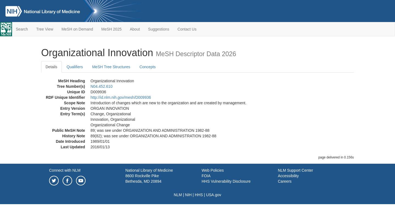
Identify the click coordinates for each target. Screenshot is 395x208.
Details (51, 67)
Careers (285, 181)
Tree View (44, 29)
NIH (188, 195)
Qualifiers (75, 67)
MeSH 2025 (111, 29)
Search (22, 29)
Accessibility (288, 176)
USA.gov (213, 195)
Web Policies (213, 170)
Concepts (147, 67)
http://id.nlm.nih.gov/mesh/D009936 (121, 97)
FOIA (206, 176)
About (135, 29)
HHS (199, 195)
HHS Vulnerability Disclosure (226, 181)
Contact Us (186, 29)
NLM (178, 195)
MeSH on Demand (77, 29)
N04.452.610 (101, 86)
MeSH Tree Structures (111, 67)
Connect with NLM (64, 170)
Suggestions (158, 29)
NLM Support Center (295, 170)
